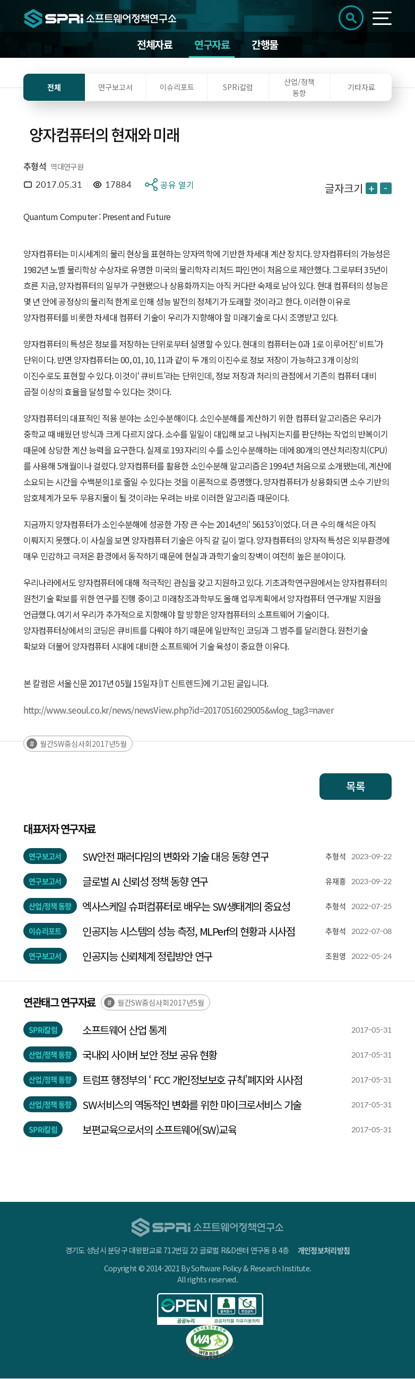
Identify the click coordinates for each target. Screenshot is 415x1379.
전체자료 (154, 45)
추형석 (34, 166)
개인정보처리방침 (324, 1250)
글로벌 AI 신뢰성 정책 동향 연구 (145, 881)
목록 (355, 787)
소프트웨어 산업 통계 (124, 1030)
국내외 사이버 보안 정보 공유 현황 (149, 1055)
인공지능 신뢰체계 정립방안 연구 (147, 956)
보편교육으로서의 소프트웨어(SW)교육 (159, 1130)
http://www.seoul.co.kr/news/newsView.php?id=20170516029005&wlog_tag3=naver (178, 710)
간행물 (265, 45)
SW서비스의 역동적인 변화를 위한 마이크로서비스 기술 (191, 1105)
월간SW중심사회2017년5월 (83, 744)
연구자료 (211, 45)
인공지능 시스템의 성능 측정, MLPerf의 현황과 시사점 (188, 931)
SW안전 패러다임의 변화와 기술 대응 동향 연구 (175, 857)
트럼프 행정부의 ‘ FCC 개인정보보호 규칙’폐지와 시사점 (193, 1080)
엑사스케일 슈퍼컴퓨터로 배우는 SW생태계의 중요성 (186, 906)
